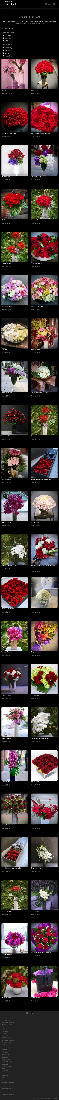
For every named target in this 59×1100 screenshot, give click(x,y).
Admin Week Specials (7, 1021)
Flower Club (4, 1035)
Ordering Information (7, 1072)
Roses (3, 1028)
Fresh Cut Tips (5, 1059)
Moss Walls (4, 1031)
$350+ (6, 41)
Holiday (6, 53)
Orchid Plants (5, 1030)
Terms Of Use (6, 1088)
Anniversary (7, 48)
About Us (4, 1064)
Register (3, 1079)
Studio (3, 1068)
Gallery (4, 1049)
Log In (3, 1077)
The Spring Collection (7, 1022)
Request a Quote (7, 1082)
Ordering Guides (7, 1095)
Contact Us (4, 1070)
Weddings (4, 1044)
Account (4, 1075)
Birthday (6, 50)
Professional (7, 56)
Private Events (5, 1046)
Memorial (4, 1033)
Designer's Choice (6, 1024)
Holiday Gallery (5, 1054)
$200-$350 (7, 38)
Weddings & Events (8, 1040)
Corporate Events (6, 1042)
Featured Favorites (6, 1037)
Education (5, 1058)
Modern (3, 1026)
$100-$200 (7, 35)
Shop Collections (8, 1019)
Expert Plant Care (6, 1061)
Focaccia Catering (6, 1066)
